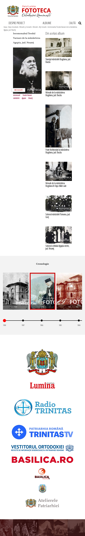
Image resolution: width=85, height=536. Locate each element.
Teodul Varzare (27, 95)
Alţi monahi (42, 27)
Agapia (24, 98)
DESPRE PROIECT (17, 23)
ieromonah (16, 95)
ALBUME (47, 23)
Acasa (5, 27)
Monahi (35, 27)
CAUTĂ (75, 23)
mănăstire (16, 98)
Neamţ (30, 98)
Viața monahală (13, 27)
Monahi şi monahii (25, 27)
